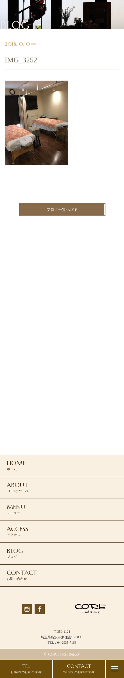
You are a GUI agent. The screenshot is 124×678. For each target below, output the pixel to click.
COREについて (18, 487)
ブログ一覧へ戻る (62, 210)
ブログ (15, 553)
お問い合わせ (22, 575)
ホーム (16, 465)
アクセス (17, 531)
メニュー (16, 509)
